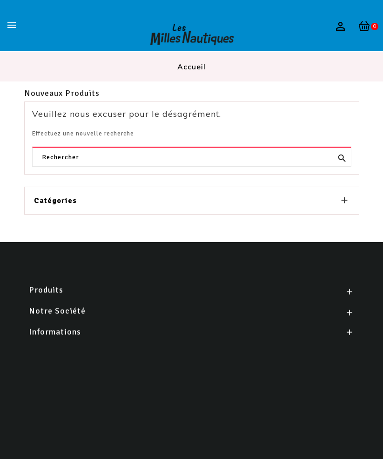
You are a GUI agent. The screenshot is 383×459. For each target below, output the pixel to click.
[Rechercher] (192, 157)
